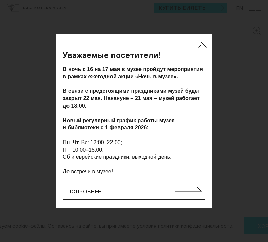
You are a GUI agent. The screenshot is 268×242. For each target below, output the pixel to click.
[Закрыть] (202, 44)
